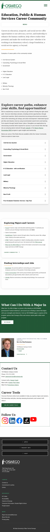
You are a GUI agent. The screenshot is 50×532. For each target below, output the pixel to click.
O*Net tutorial (38, 242)
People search (6, 505)
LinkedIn (27, 128)
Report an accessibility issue (9, 514)
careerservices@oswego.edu (14, 376)
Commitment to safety (8, 485)
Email (19, 350)
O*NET (7, 240)
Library (4, 487)
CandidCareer (9, 235)
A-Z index (4, 496)
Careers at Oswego (7, 501)
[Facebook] (20, 526)
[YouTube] (31, 526)
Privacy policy (5, 519)
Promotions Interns (13, 385)
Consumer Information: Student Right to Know (14, 503)
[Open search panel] (46, 5)
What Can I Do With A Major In (13, 244)
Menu (25, 24)
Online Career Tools (11, 405)
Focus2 (7, 227)
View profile (21, 354)
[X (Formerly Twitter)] (27, 526)
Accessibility (5, 498)
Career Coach (14, 380)
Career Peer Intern (14, 382)
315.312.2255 (20, 349)
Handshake (8, 268)
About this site (6, 517)
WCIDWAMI (7, 322)
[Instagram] (24, 526)
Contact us (5, 482)
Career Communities (11, 252)
